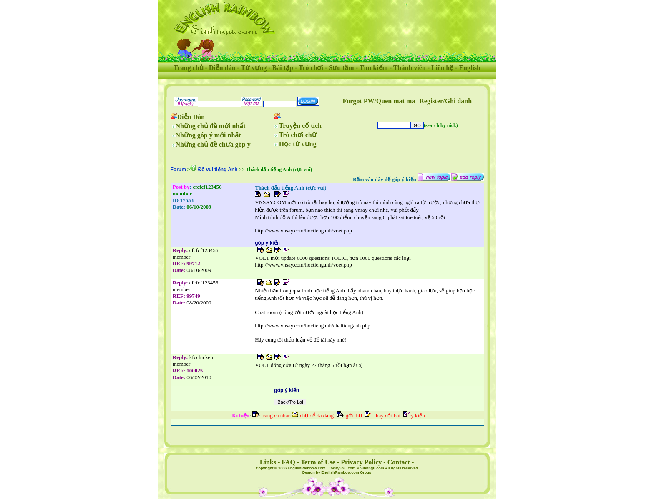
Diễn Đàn (191, 116)
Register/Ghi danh (445, 101)
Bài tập (282, 67)
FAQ (288, 462)
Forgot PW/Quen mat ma (379, 101)
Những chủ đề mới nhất (211, 126)
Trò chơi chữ (298, 134)
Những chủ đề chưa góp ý (213, 144)
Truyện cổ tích (300, 125)
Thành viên (409, 67)
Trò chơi (311, 67)
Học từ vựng (298, 143)
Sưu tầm (341, 67)
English (469, 67)
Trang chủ (188, 67)
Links (268, 462)
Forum (178, 169)
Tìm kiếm (374, 67)
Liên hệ (442, 67)
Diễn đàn (222, 67)
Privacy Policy (361, 462)
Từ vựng (254, 67)
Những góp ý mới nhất (208, 135)
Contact (398, 462)
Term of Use (318, 462)
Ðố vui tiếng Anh (218, 169)
